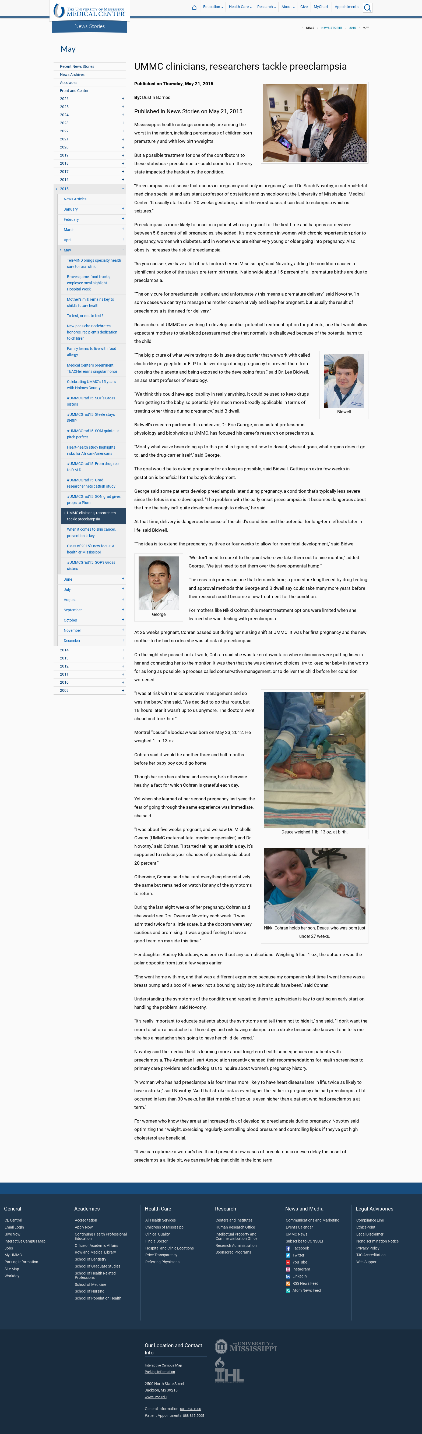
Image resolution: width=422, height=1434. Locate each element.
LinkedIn (296, 1273)
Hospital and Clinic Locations (169, 1245)
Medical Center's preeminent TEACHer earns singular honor (92, 365)
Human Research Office (235, 1224)
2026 (64, 95)
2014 (64, 647)
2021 (64, 136)
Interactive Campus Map (25, 1238)
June (68, 576)
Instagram (298, 1266)
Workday (12, 1273)
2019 (64, 152)
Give (304, 7)
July (67, 586)
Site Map (12, 1266)
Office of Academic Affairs (96, 1242)
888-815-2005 (193, 1412)
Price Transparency (161, 1252)
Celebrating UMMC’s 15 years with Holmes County (91, 381)
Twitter (295, 1252)
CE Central (13, 1217)
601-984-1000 (190, 1406)
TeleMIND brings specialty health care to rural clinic (94, 260)
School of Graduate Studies (97, 1263)
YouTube (296, 1259)
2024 (64, 111)
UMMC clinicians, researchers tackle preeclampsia (91, 512)
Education (211, 7)
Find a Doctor (156, 1238)
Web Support (367, 1259)
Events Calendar (299, 1224)
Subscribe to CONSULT (304, 1238)
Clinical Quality (157, 1231)
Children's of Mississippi (164, 1224)
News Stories (90, 26)
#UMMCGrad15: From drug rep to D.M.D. (93, 463)
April (67, 237)
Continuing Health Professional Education (101, 1233)
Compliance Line (370, 1217)
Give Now (12, 1231)
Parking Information (21, 1259)
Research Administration (236, 1242)
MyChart (321, 7)
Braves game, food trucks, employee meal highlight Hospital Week (88, 279)
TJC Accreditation (371, 1252)
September (73, 607)
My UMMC (13, 1252)
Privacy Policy (367, 1245)
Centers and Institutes (234, 1217)
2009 (64, 687)
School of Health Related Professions (95, 1272)
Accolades (68, 79)
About (287, 7)
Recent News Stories (77, 63)
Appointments (346, 7)
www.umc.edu (156, 1394)
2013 (64, 655)
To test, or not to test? (85, 312)
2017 (64, 168)
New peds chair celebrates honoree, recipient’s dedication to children (92, 329)
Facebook (297, 1245)
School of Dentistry (90, 1256)
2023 (64, 120)
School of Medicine (90, 1281)
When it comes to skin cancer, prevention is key (91, 529)
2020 (64, 144)
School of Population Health (98, 1295)
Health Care (239, 7)
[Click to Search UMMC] (367, 8)
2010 (64, 679)
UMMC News (296, 1231)
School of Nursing (89, 1288)
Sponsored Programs (233, 1249)
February (71, 216)
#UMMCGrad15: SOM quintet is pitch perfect (93, 430)
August (70, 596)
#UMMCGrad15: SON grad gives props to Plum (94, 496)
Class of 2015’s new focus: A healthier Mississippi (90, 546)
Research (265, 7)
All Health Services (160, 1217)
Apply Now (84, 1224)
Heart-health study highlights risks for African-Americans (91, 447)
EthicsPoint (365, 1224)
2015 (352, 24)
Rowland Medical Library (95, 1249)
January (71, 206)
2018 (64, 160)
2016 (64, 176)
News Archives (72, 71)
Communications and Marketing (312, 1217)
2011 (64, 671)
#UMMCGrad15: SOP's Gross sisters (91, 398)
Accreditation (86, 1217)
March (69, 226)
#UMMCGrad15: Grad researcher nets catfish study (91, 480)
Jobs (9, 1245)
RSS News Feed (302, 1280)
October (70, 617)
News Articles (75, 196)
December (72, 637)
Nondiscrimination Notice (377, 1238)
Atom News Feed (303, 1287)
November (72, 627)
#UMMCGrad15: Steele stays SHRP (91, 414)
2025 (64, 103)
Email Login (14, 1224)
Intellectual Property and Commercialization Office (236, 1233)
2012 (64, 663)
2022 (64, 128)
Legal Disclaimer (370, 1231)
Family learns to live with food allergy (91, 348)
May (67, 247)
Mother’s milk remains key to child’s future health (90, 299)
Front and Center (74, 87)
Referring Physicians (162, 1259)
